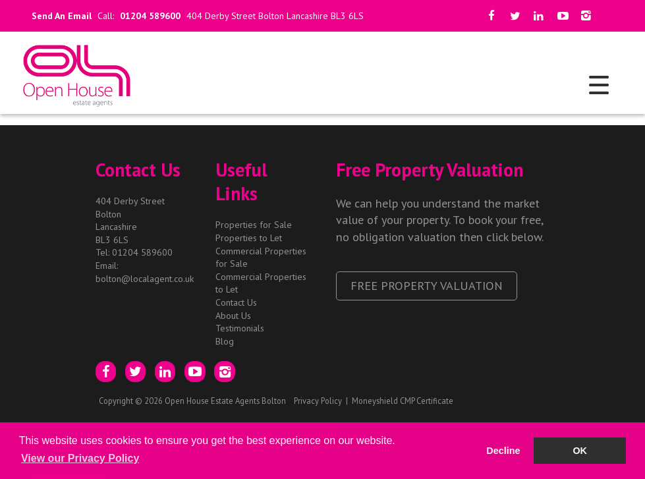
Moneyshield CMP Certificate (402, 400)
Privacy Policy (318, 400)
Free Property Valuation (427, 285)
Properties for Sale (253, 225)
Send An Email (59, 16)
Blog (224, 341)
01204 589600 (150, 16)
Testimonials (239, 328)
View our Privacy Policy (80, 458)
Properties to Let (248, 238)
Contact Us (236, 302)
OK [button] (580, 450)
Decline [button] (503, 450)
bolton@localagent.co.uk (145, 279)
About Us (233, 316)
